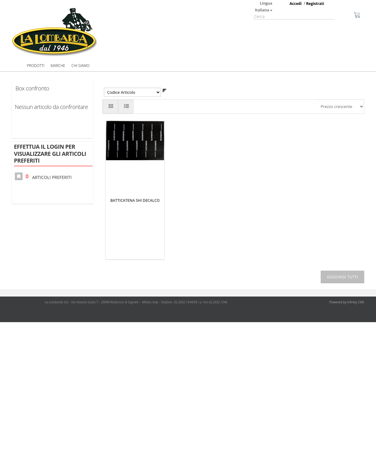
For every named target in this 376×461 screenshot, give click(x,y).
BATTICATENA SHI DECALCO (135, 200)
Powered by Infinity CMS (346, 302)
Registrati (315, 3)
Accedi (296, 3)
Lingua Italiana (263, 7)
